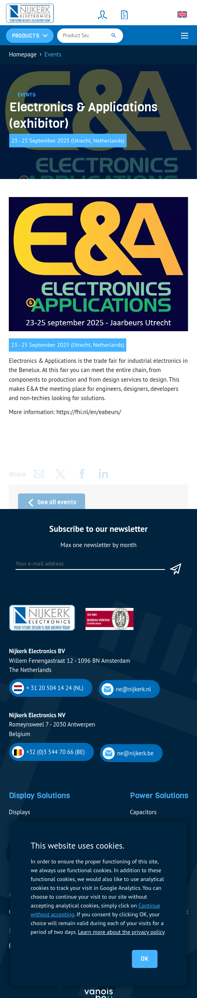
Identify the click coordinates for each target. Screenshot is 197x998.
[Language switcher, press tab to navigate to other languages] (182, 14)
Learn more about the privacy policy (121, 932)
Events (27, 95)
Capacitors (143, 812)
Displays (19, 812)
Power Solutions (159, 795)
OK (144, 959)
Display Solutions (39, 795)
